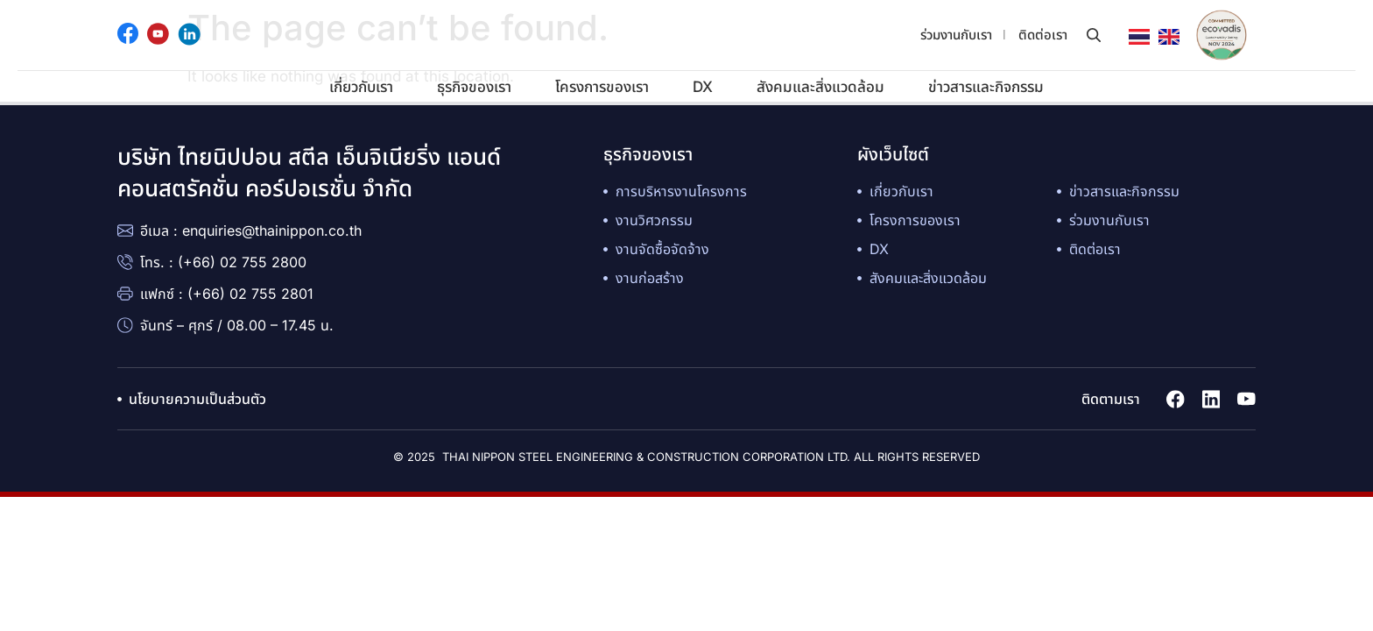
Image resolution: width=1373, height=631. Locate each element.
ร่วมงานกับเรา (956, 34)
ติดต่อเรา (1042, 34)
